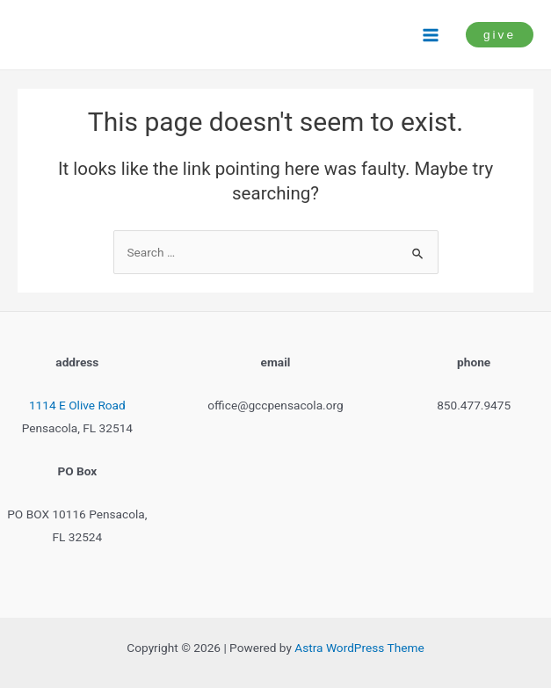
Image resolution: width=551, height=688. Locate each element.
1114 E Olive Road (77, 405)
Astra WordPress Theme (359, 648)
